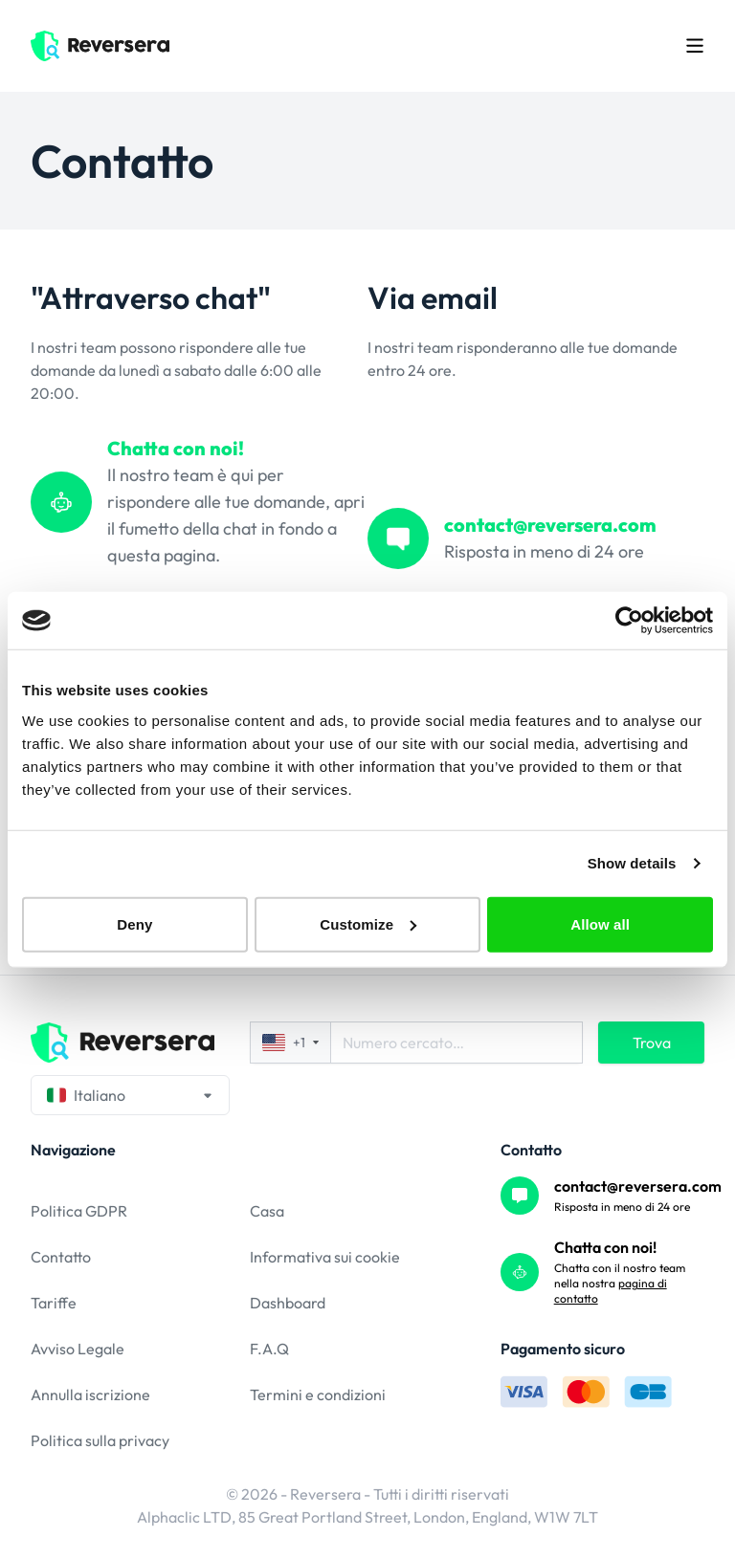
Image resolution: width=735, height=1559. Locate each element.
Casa (267, 1210)
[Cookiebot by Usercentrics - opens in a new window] (629, 620)
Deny (134, 923)
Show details (632, 863)
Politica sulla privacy (100, 1440)
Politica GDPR (79, 1210)
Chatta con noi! (605, 1247)
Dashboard (287, 1302)
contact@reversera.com (638, 1186)
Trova (652, 1042)
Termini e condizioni (318, 1394)
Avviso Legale (77, 1348)
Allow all (600, 923)
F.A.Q (269, 1348)
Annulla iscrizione (90, 1394)
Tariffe (54, 1302)
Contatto (61, 1256)
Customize (368, 923)
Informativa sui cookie (325, 1256)
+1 (290, 1042)
